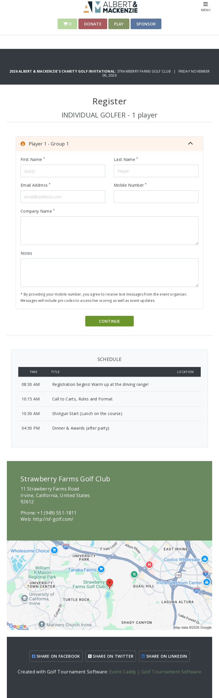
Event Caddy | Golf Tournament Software (155, 672)
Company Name (38, 211)
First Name (33, 159)
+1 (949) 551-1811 (56, 513)
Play (118, 24)
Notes (27, 253)
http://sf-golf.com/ (53, 519)
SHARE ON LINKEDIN (164, 656)
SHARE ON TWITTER (111, 656)
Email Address (36, 185)
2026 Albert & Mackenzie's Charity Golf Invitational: (63, 71)
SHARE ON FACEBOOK (56, 656)
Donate (93, 24)
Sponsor (146, 24)
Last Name (126, 159)
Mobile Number (130, 185)
